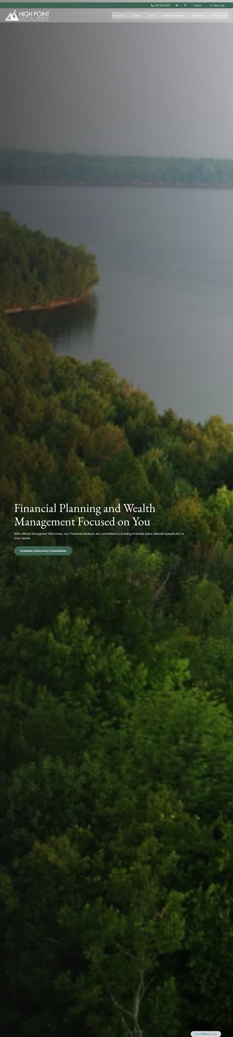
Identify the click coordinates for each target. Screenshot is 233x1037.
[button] (119, 13)
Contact (197, 3)
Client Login (217, 3)
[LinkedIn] (177, 3)
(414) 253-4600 (160, 3)
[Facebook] (185, 3)
